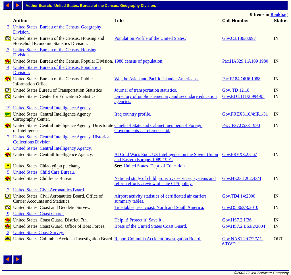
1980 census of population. (139, 61)
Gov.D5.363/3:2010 (240, 207)
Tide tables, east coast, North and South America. (159, 207)
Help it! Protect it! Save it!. (139, 219)
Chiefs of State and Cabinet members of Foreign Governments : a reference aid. (159, 128)
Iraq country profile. (133, 114)
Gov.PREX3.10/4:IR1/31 (245, 114)
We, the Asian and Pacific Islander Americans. (157, 78)
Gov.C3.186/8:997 (239, 38)
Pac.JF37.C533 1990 (241, 125)
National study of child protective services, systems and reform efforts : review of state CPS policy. (165, 181)
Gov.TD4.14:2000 (238, 196)
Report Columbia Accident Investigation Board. (158, 238)
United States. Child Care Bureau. (44, 172)
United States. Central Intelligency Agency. (52, 148)
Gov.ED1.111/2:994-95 (243, 96)
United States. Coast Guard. (38, 213)
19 (8, 107)
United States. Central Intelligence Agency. (52, 107)
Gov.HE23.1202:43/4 (241, 178)
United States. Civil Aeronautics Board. (49, 189)
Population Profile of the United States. (150, 38)
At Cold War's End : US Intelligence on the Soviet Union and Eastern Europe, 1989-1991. (166, 157)
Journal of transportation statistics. (146, 90)
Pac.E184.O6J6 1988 (241, 78)
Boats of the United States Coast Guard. (151, 226)
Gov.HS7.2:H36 (236, 219)
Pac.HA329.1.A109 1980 (245, 61)
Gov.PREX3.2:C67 (239, 154)
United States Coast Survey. (38, 232)
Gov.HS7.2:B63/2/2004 (243, 226)
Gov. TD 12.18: (236, 90)
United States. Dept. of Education (154, 165)
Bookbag (279, 14)
